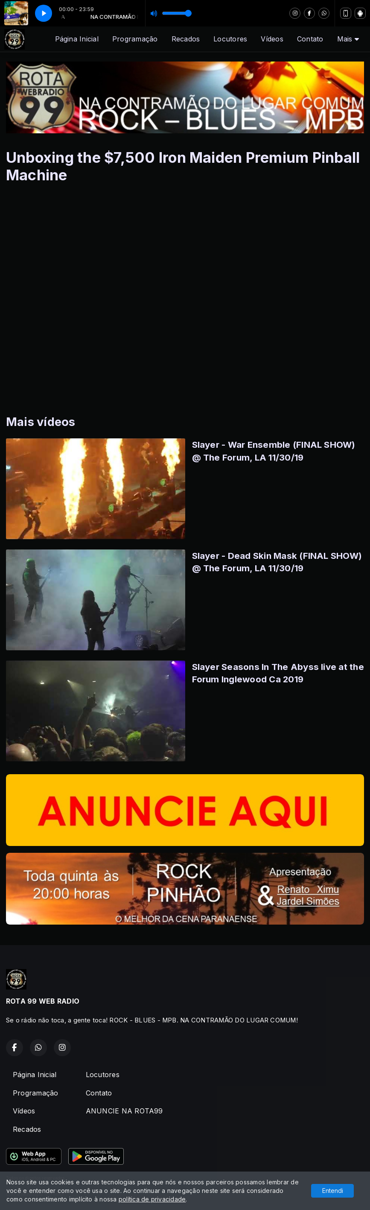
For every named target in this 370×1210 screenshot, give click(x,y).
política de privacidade (152, 1199)
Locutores (230, 39)
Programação (135, 39)
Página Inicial (77, 39)
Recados (186, 39)
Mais (348, 39)
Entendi (332, 1190)
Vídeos (272, 39)
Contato (310, 39)
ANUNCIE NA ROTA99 (124, 1111)
